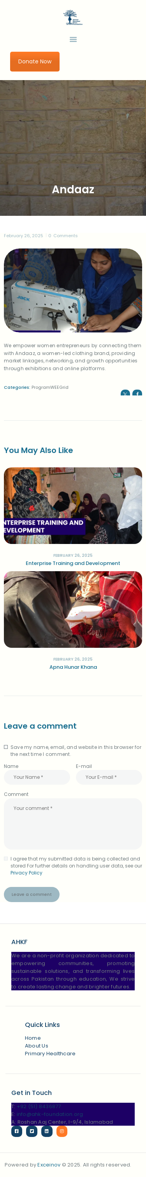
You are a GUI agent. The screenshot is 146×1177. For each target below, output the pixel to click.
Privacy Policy (26, 872)
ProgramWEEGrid (50, 387)
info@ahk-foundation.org (50, 1114)
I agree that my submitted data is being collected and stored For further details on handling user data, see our (76, 865)
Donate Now (34, 61)
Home (33, 1038)
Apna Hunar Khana (73, 667)
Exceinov (48, 1164)
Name (11, 766)
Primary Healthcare (50, 1053)
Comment (16, 794)
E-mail (84, 766)
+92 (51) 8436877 (39, 1106)
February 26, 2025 (23, 236)
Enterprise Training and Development (73, 563)
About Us (36, 1045)
